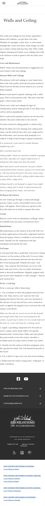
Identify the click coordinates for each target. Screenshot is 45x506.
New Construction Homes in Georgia (19, 466)
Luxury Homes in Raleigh (11, 481)
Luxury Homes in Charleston (12, 491)
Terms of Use (12, 444)
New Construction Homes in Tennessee (20, 497)
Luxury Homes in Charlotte (12, 478)
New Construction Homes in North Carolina (22, 475)
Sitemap (23, 446)
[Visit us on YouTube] (26, 379)
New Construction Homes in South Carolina (22, 488)
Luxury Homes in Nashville (12, 500)
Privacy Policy (28, 444)
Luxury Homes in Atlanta (11, 469)
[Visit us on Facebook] (18, 379)
